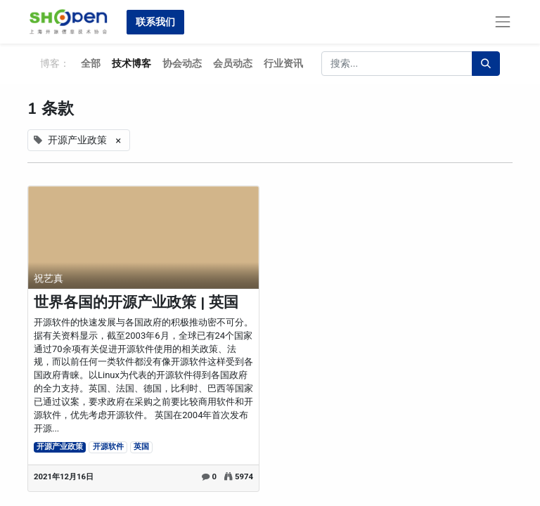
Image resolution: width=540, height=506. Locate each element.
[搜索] (486, 63)
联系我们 (155, 22)
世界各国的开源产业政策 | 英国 (136, 302)
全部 (91, 63)
